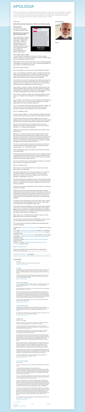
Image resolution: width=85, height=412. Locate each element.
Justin (17, 261)
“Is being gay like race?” (26, 398)
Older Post (49, 404)
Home (32, 404)
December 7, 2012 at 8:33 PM (21, 278)
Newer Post (16, 404)
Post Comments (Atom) (22, 406)
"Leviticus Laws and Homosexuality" (30, 227)
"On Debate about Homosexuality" (29, 230)
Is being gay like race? (21, 246)
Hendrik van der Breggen (21, 282)
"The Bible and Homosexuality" (27, 234)
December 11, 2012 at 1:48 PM (21, 399)
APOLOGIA (23, 6)
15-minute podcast (27, 289)
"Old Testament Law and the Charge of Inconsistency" (32, 232)
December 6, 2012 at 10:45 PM (21, 264)
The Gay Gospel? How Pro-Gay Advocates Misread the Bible (34, 236)
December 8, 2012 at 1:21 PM (21, 315)
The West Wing (30, 285)
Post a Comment (18, 401)
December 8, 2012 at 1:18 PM (21, 302)
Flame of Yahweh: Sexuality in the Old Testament (36, 239)
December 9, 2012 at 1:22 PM (21, 357)
